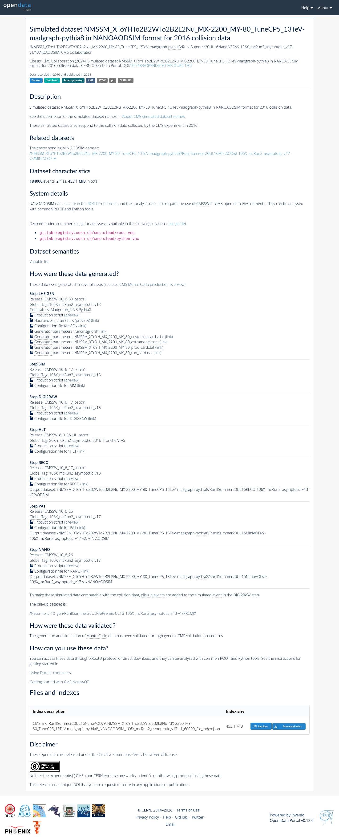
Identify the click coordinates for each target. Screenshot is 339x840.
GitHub (181, 817)
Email (170, 824)
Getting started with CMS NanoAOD (60, 681)
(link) (95, 320)
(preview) (72, 315)
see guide (177, 223)
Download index (287, 726)
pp (112, 80)
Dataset (36, 80)
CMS (90, 80)
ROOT (92, 203)
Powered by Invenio (287, 815)
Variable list (39, 261)
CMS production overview (151, 284)
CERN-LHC (126, 80)
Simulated (52, 80)
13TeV (102, 80)
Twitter (197, 817)
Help (167, 817)
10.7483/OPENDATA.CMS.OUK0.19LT (161, 65)
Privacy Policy (147, 817)
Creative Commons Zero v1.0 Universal (131, 754)
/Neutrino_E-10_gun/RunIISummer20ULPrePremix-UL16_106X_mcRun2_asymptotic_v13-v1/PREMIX (113, 613)
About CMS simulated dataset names (153, 116)
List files (261, 726)
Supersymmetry (73, 80)
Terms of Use (188, 810)
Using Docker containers (50, 672)
